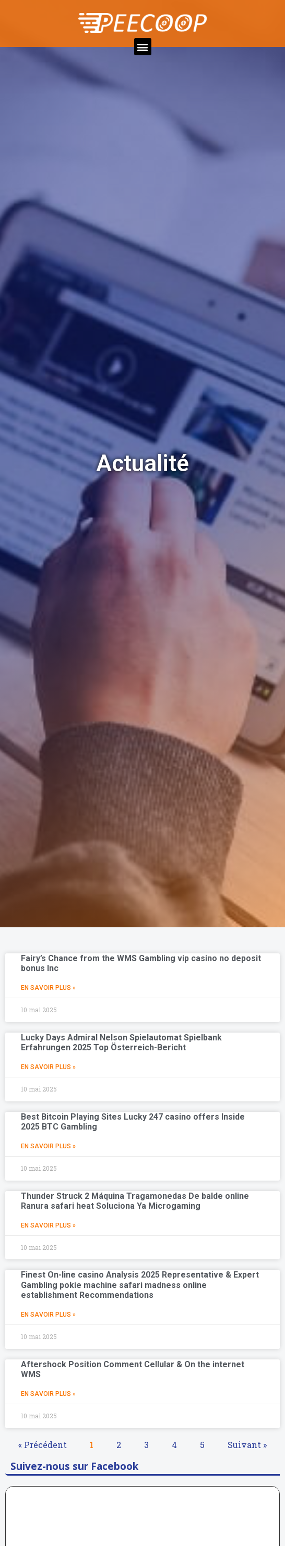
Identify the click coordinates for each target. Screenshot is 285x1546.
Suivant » (247, 1444)
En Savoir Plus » (48, 987)
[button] (142, 46)
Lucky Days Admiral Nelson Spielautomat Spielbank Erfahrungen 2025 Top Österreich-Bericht (121, 1042)
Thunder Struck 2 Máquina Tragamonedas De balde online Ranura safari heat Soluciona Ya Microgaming (135, 1201)
